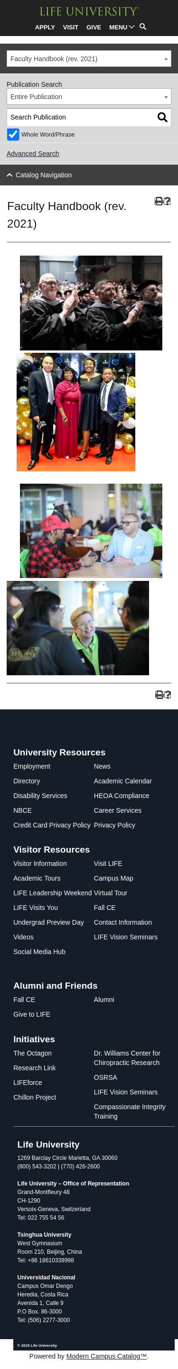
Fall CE (105, 907)
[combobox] (89, 58)
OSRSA (105, 1077)
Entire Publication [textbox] (36, 97)
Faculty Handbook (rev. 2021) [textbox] (53, 59)
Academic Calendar (123, 781)
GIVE (93, 27)
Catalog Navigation (44, 175)
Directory (26, 781)
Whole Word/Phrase (48, 134)
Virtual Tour (110, 893)
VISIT (71, 27)
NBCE (22, 810)
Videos (23, 937)
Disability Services (40, 795)
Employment (31, 766)
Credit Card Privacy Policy (52, 825)
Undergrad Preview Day (48, 922)
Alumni (104, 999)
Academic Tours (36, 878)
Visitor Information (40, 863)
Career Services (117, 810)
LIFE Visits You (35, 907)
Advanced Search (33, 153)
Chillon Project (34, 1097)
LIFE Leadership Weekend (52, 893)
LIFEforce (27, 1082)
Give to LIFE (31, 1014)
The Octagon (32, 1053)
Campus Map (113, 878)
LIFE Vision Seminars (126, 937)
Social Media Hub (39, 952)
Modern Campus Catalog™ (106, 1356)
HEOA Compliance (122, 795)
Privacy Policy (114, 825)
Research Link (34, 1068)
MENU (118, 27)
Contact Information (123, 922)
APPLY (45, 27)
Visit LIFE (108, 863)
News (102, 766)
